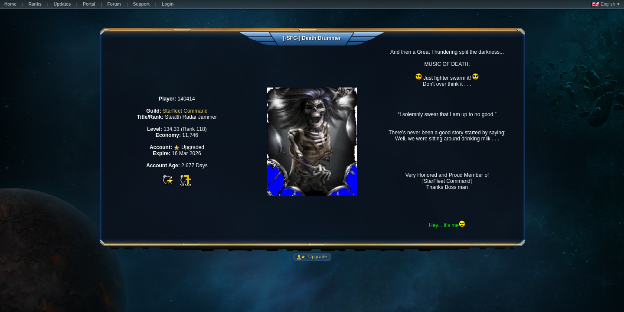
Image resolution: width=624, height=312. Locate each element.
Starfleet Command (185, 111)
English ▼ (606, 4)
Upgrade (317, 256)
